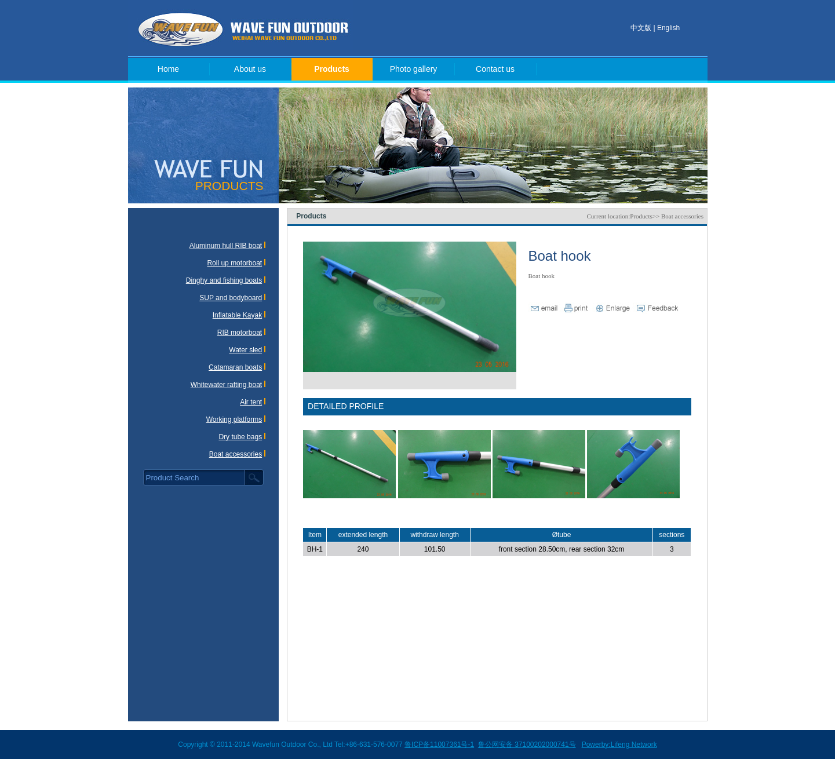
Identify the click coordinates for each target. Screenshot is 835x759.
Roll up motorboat (234, 263)
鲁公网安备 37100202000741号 (527, 744)
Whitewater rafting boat (226, 385)
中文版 (640, 28)
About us (250, 69)
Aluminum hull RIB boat (225, 246)
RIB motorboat (239, 333)
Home (168, 69)
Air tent (251, 402)
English (668, 28)
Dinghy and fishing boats (224, 280)
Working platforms (234, 419)
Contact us (495, 69)
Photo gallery (413, 69)
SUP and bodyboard (230, 298)
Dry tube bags (240, 437)
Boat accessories (235, 454)
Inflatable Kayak (237, 315)
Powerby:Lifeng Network (619, 744)
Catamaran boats (235, 367)
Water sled (245, 350)
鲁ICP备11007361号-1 (439, 744)
